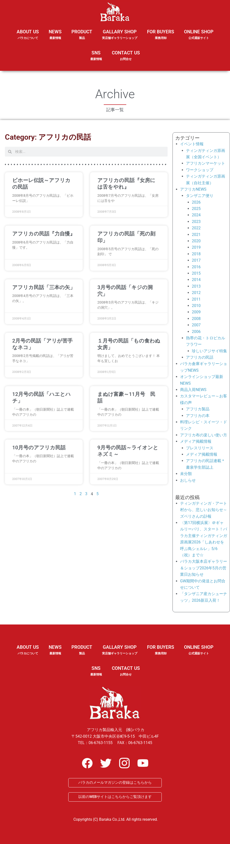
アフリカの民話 (199, 357)
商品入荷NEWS (193, 389)
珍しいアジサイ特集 (209, 351)
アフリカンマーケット (205, 163)
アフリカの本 (197, 415)
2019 (196, 247)
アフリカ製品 (197, 409)
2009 (196, 312)
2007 (196, 325)
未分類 (186, 473)
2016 (196, 267)
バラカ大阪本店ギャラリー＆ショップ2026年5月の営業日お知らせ (203, 568)
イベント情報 (192, 144)
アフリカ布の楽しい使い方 (203, 435)
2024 (196, 215)
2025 (196, 208)
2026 (196, 202)
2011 (196, 299)
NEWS (55, 38)
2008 (196, 318)
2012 (196, 292)
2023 (196, 221)
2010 (196, 305)
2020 (196, 241)
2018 (196, 254)
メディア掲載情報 (195, 441)
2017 (196, 260)
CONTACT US (126, 55)
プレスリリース (199, 448)
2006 (196, 331)
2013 (196, 286)
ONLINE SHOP (198, 34)
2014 (196, 279)
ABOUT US (28, 38)
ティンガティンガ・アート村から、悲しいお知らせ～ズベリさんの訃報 (203, 510)
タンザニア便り (199, 195)
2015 (196, 273)
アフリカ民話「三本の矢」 (43, 287)
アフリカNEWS (193, 189)
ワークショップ (199, 170)
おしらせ (188, 480)
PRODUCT (81, 38)
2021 (196, 234)
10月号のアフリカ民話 (39, 448)
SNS (96, 59)
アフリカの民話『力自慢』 (43, 234)
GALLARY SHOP (119, 38)
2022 (196, 228)
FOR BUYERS (160, 34)
